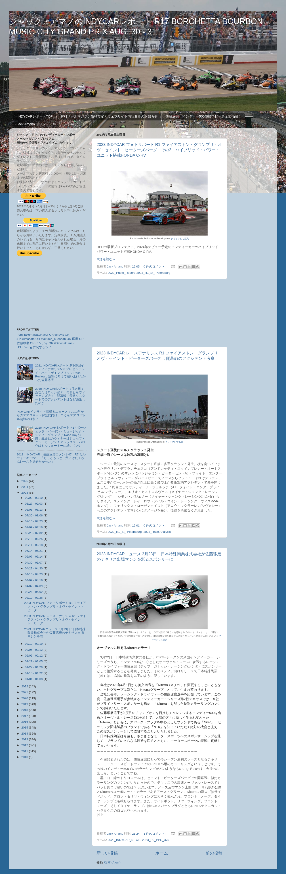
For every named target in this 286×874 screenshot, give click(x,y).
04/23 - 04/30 (34, 568)
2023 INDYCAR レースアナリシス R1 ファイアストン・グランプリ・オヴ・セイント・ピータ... (55, 619)
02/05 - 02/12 (34, 655)
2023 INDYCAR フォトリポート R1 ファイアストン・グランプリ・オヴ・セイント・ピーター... (55, 606)
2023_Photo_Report (121, 272)
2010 (25, 757)
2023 (25, 492)
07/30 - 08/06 (34, 515)
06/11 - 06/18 (34, 545)
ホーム (161, 853)
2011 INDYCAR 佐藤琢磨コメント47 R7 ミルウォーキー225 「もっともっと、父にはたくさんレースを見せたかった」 (51, 458)
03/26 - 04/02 (34, 592)
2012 (25, 745)
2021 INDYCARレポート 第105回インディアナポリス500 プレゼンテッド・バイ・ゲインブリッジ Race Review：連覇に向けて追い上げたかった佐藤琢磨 (60, 373)
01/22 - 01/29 (34, 667)
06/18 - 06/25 (34, 539)
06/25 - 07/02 (34, 533)
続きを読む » (106, 259)
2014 (25, 733)
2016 (25, 721)
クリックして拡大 (180, 238)
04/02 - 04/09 (34, 586)
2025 (25, 481)
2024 (25, 487)
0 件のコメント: (154, 266)
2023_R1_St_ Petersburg (153, 272)
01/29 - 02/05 (34, 661)
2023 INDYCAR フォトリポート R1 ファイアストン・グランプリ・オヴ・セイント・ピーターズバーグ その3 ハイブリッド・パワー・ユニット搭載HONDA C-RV (159, 150)
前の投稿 (214, 853)
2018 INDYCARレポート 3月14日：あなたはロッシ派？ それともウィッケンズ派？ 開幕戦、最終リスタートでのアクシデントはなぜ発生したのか (60, 396)
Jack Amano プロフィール (36, 124)
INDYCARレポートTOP (35, 116)
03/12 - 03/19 (34, 643)
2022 (25, 686)
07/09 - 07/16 (34, 527)
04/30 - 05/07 (34, 562)
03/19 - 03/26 (34, 597)
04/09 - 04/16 (34, 580)
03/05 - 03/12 (34, 649)
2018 (25, 710)
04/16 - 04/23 (34, 574)
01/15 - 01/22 (34, 673)
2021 (25, 692)
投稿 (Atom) (112, 862)
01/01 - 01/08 (34, 679)
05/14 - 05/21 (34, 550)
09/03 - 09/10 (34, 497)
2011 (25, 751)
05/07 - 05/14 (34, 556)
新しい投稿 (107, 853)
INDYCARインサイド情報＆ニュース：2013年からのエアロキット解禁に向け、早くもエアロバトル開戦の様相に (51, 415)
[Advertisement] (159, 313)
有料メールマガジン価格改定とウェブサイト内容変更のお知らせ (109, 116)
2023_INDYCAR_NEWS (124, 840)
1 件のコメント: (154, 833)
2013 (25, 739)
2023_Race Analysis (157, 531)
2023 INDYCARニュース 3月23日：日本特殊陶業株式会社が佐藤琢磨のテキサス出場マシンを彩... (55, 633)
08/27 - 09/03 (34, 503)
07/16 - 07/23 (34, 521)
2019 (25, 704)
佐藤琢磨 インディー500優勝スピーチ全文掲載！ (204, 116)
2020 (25, 698)
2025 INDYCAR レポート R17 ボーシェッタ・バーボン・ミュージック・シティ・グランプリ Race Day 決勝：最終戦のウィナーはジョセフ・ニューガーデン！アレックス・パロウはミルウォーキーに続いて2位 (60, 436)
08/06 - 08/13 (34, 509)
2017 (25, 716)
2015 (25, 727)
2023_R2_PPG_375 (155, 840)
